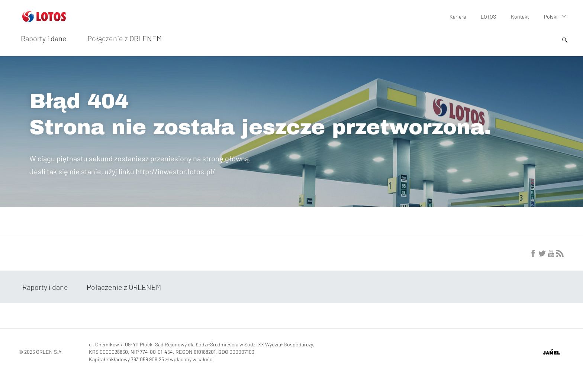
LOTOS (488, 16)
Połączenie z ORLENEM (124, 38)
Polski (551, 16)
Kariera (458, 16)
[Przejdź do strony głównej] (44, 19)
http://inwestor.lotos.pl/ (175, 171)
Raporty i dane (44, 38)
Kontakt (520, 16)
